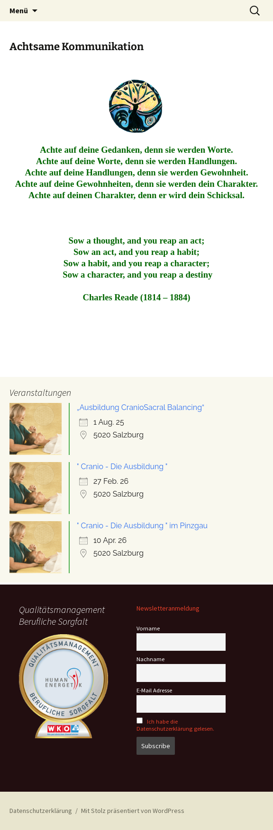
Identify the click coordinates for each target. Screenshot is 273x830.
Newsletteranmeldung (168, 608)
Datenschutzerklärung (40, 810)
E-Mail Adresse (154, 690)
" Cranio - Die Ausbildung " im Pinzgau (142, 525)
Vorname (148, 628)
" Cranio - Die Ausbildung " (122, 466)
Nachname (150, 659)
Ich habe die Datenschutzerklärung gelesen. (175, 725)
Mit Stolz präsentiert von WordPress (132, 810)
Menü (18, 10)
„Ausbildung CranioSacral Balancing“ (140, 407)
